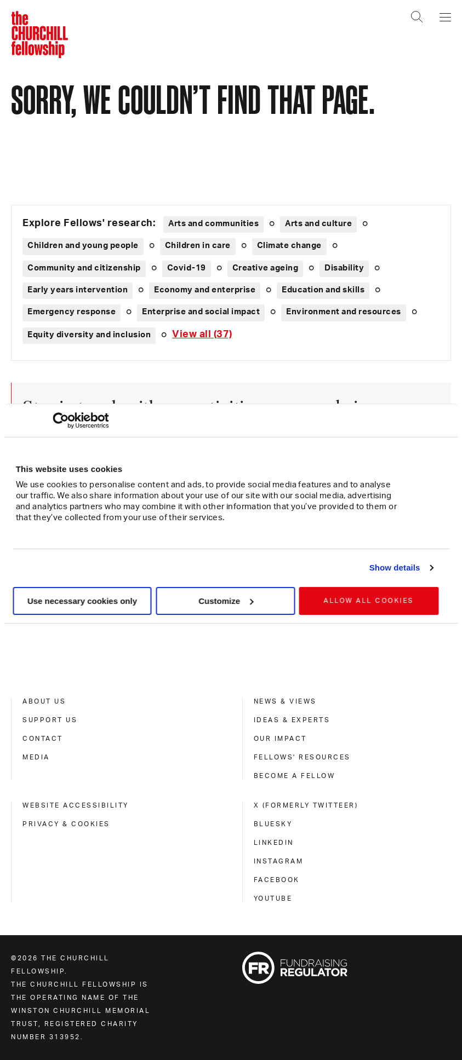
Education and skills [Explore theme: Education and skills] (323, 290)
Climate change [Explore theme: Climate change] (289, 245)
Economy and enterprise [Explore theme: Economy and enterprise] (204, 290)
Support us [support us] (49, 720)
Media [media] (36, 757)
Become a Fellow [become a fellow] (294, 776)
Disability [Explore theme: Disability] (344, 268)
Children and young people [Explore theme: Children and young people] (83, 245)
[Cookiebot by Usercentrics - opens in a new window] (61, 420)
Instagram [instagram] (279, 861)
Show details (394, 567)
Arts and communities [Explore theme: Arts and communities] (213, 224)
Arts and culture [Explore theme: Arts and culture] (318, 224)
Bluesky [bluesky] (273, 824)
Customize (225, 601)
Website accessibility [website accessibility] (75, 805)
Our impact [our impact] (280, 738)
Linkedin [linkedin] (274, 842)
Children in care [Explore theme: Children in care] (198, 245)
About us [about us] (44, 701)
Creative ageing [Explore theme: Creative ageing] (265, 268)
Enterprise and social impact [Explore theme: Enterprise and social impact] (201, 312)
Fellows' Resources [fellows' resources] (302, 757)
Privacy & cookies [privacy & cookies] (66, 824)
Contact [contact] (42, 738)
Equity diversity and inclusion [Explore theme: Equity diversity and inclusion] (89, 335)
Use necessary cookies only (82, 601)
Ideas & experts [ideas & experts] (292, 720)
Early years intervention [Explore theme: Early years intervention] (77, 290)
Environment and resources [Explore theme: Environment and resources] (343, 312)
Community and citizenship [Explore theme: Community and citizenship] (84, 268)
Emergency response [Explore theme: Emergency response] (71, 312)
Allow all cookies (369, 600)
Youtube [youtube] (273, 898)
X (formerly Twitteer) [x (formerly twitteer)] (306, 805)
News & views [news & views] (285, 701)
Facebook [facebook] (277, 880)
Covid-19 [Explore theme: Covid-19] (186, 268)
